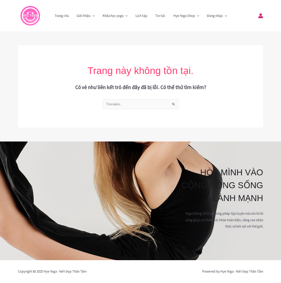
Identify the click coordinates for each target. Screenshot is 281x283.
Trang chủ (64, 15)
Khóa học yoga (115, 16)
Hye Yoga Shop (184, 16)
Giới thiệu (87, 16)
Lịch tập (141, 15)
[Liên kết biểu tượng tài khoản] (260, 15)
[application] (94, 16)
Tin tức (159, 15)
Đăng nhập (214, 16)
